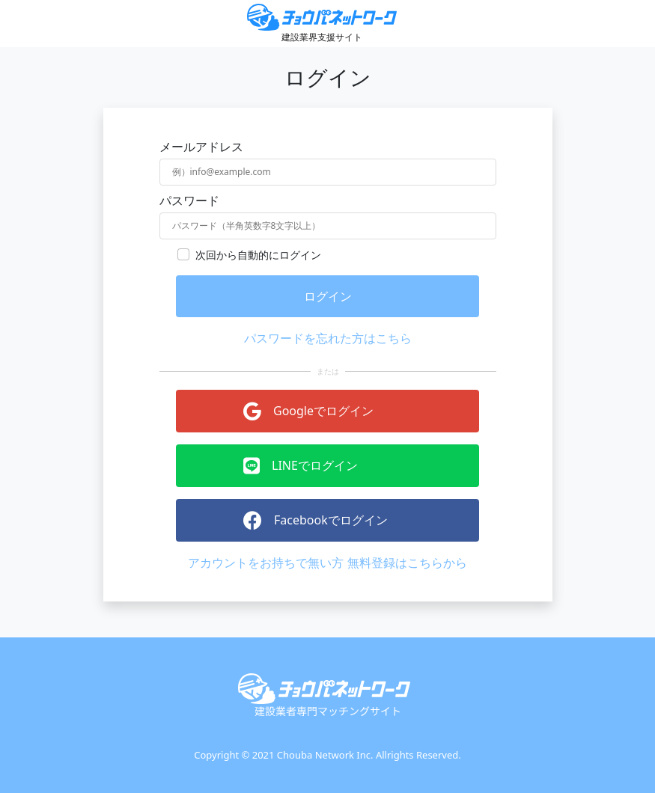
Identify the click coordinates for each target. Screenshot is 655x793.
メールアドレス (201, 146)
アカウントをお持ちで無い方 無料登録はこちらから (327, 562)
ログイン (328, 296)
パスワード (189, 200)
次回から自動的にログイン (258, 255)
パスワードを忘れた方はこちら (328, 338)
